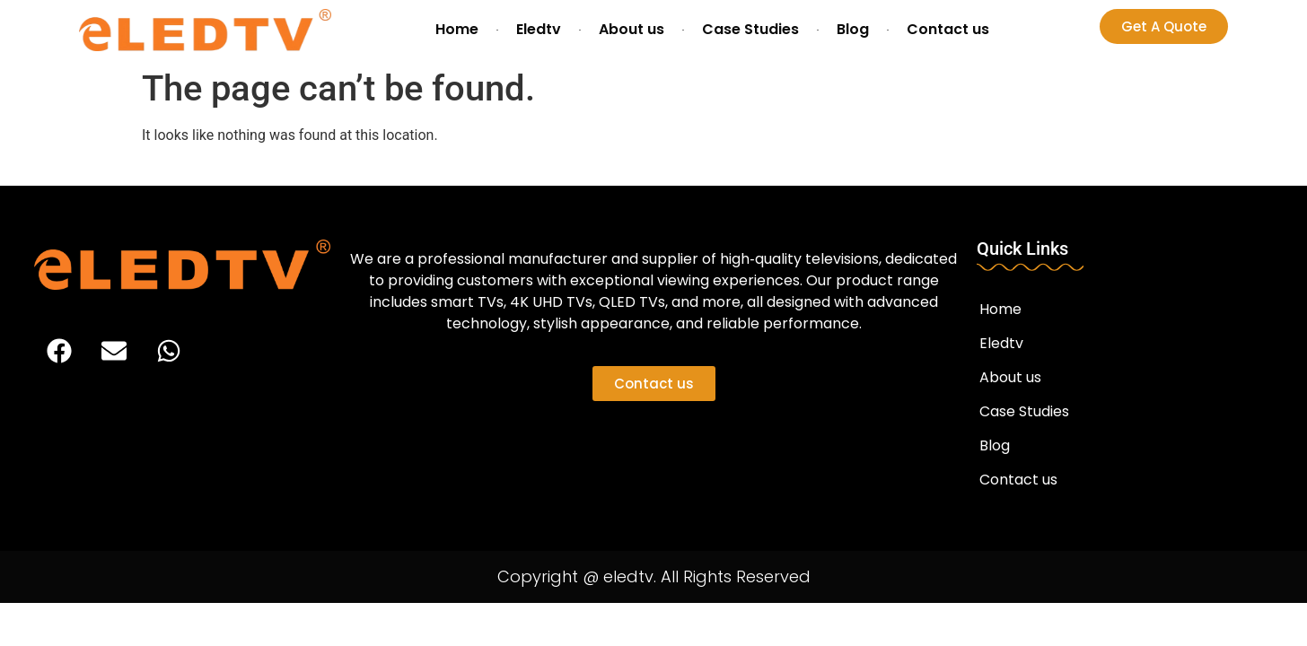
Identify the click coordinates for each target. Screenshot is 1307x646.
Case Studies (750, 29)
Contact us (948, 29)
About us (631, 29)
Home (456, 29)
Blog (853, 29)
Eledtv (538, 29)
